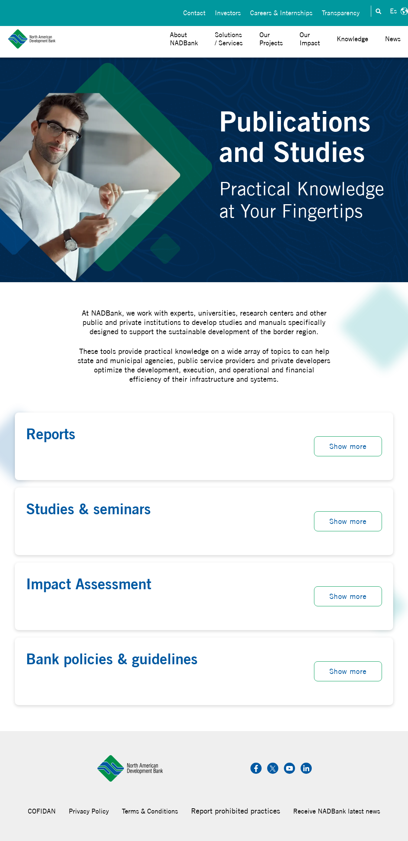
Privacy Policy (89, 811)
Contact (194, 11)
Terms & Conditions (150, 811)
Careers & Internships (281, 11)
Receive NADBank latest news (336, 811)
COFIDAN (42, 811)
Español (398, 11)
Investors (228, 11)
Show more (348, 446)
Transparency (341, 11)
